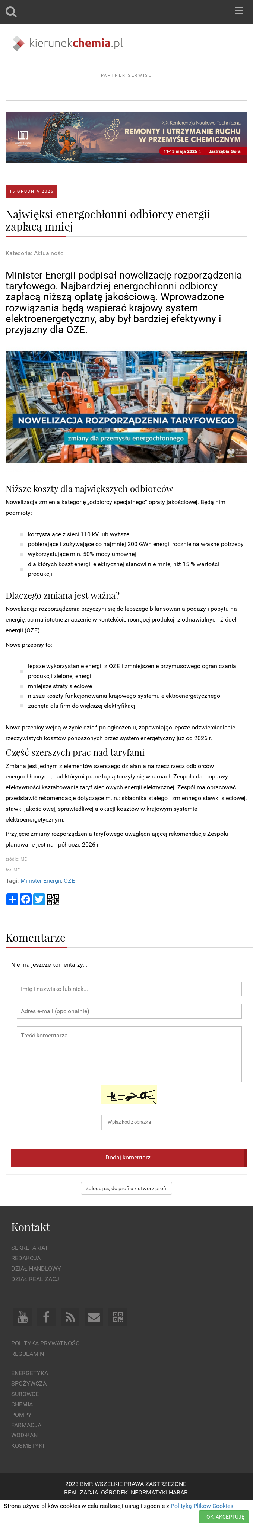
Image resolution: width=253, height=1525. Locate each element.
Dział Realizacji (36, 1299)
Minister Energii (40, 900)
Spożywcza (29, 1403)
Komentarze (36, 957)
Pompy (21, 1435)
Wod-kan (24, 1455)
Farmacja (26, 1445)
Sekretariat (29, 1268)
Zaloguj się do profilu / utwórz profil (126, 1209)
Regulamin (27, 1373)
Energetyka (29, 1393)
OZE (69, 900)
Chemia (22, 1424)
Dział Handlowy (36, 1289)
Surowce (25, 1414)
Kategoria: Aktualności (35, 273)
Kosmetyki (27, 1466)
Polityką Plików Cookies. (203, 1505)
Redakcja (26, 1278)
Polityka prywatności (46, 1363)
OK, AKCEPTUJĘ (225, 1517)
